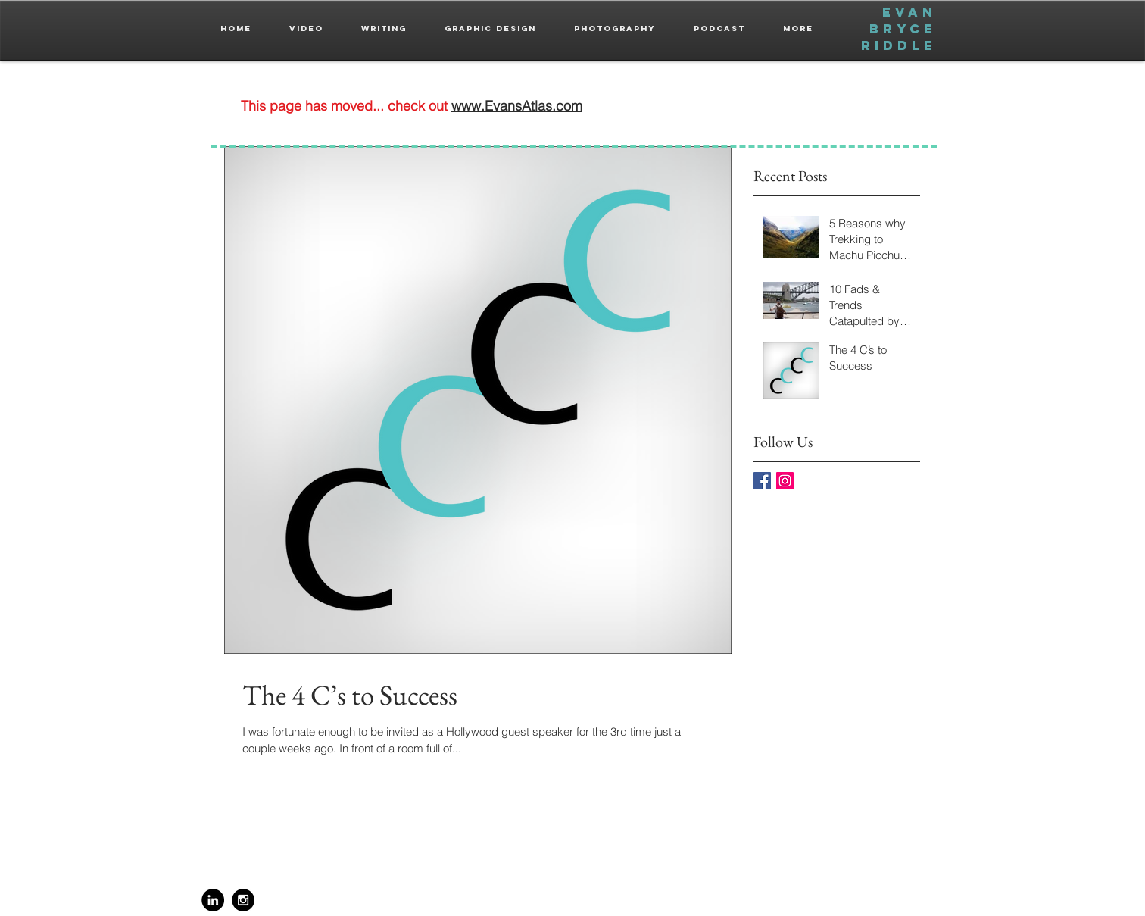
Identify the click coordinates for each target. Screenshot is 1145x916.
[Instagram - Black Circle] (243, 900)
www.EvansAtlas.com (516, 105)
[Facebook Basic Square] (762, 480)
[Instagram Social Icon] (785, 480)
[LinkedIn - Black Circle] (212, 900)
